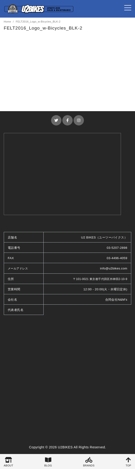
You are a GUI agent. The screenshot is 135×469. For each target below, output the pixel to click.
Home (8, 21)
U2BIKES (65, 447)
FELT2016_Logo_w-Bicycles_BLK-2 (38, 21)
